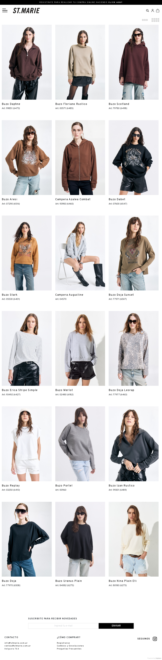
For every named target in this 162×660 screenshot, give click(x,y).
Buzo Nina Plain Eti (123, 581)
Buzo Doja (9, 581)
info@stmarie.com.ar (16, 643)
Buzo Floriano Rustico (71, 104)
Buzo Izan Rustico (122, 486)
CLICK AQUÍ (115, 2)
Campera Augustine (69, 295)
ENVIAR (116, 626)
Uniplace (158, 658)
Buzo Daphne (11, 104)
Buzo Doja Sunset (121, 295)
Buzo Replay (11, 486)
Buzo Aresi (9, 199)
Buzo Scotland (119, 104)
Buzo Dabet (117, 199)
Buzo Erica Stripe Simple (20, 390)
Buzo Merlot (64, 390)
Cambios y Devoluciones (70, 646)
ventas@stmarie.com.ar (17, 646)
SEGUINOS (143, 639)
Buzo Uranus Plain (68, 581)
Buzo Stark (10, 295)
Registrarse (63, 643)
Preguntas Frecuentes (69, 649)
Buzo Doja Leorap (121, 390)
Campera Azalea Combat (73, 199)
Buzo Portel (64, 486)
